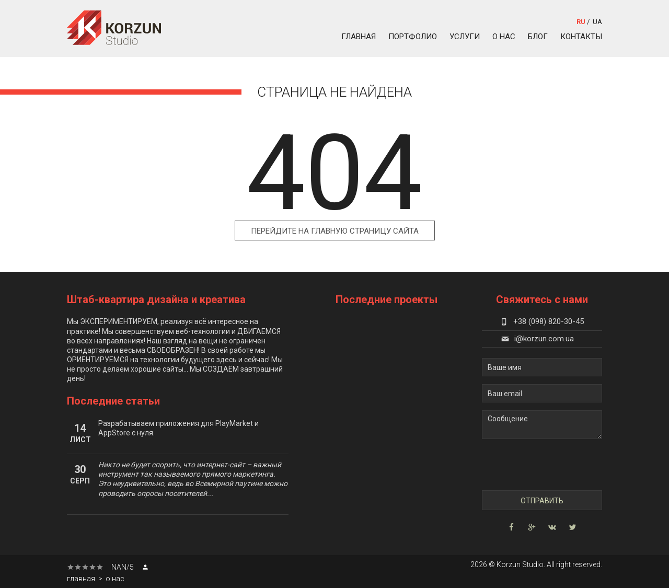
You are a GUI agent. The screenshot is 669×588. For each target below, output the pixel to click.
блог (538, 36)
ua (597, 22)
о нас (503, 36)
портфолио (412, 36)
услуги (464, 36)
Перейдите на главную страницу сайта (335, 231)
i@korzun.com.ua (537, 338)
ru (580, 22)
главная (358, 36)
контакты (581, 36)
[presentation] (542, 464)
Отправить (542, 501)
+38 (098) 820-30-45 (542, 321)
